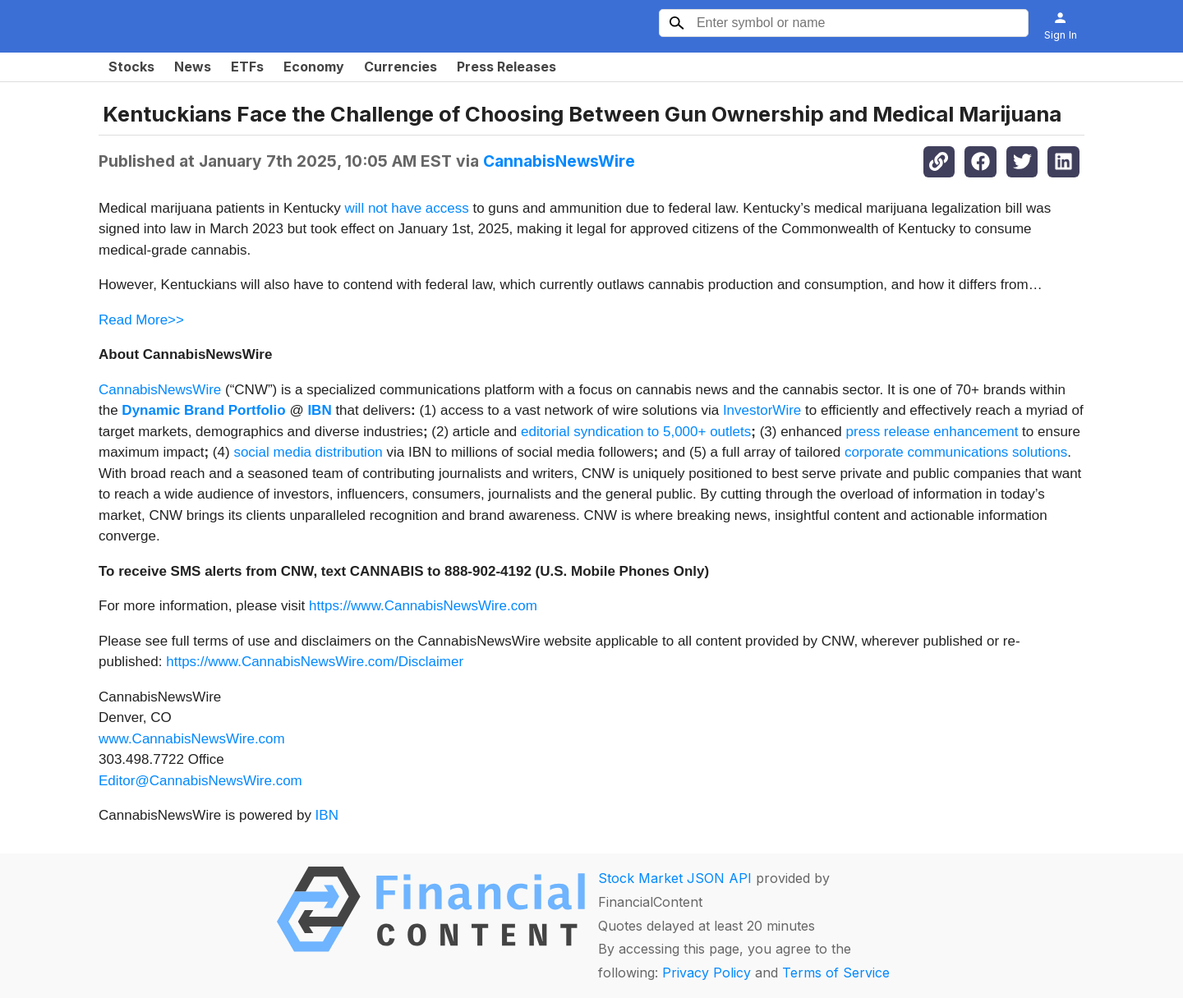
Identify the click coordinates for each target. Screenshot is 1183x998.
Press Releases (506, 66)
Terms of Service (836, 972)
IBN (326, 815)
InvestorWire (762, 410)
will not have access (407, 208)
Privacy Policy (706, 972)
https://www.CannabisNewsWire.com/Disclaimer (314, 661)
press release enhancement (932, 431)
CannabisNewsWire (559, 161)
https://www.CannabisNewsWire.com (423, 606)
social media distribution (307, 452)
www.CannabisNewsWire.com (192, 739)
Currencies (400, 66)
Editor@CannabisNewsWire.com (200, 781)
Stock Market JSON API (675, 878)
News (192, 66)
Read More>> (141, 320)
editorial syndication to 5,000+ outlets (636, 431)
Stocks (131, 66)
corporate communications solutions (956, 452)
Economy (313, 66)
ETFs (247, 66)
